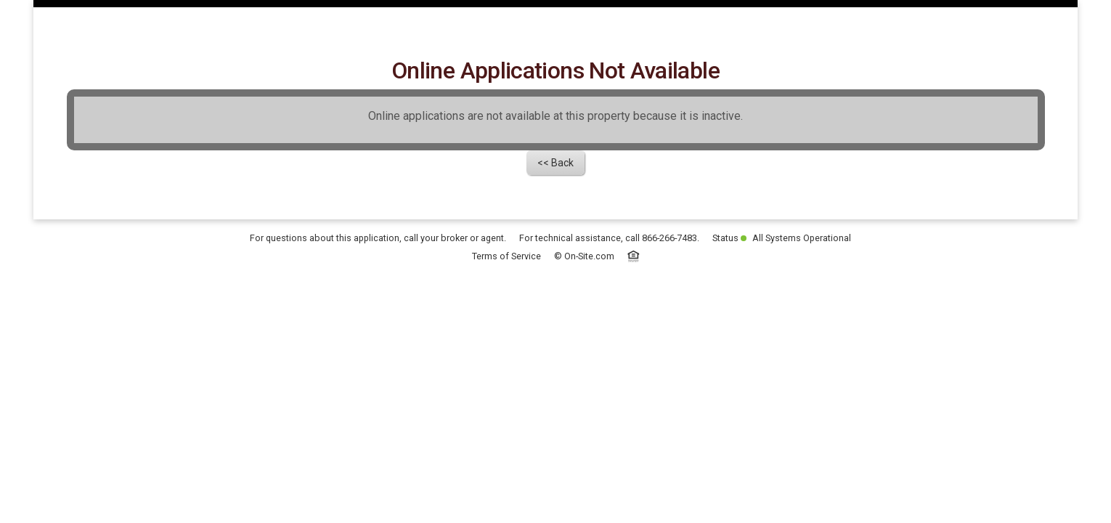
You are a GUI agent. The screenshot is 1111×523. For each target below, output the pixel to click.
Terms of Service (506, 356)
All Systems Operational (796, 338)
